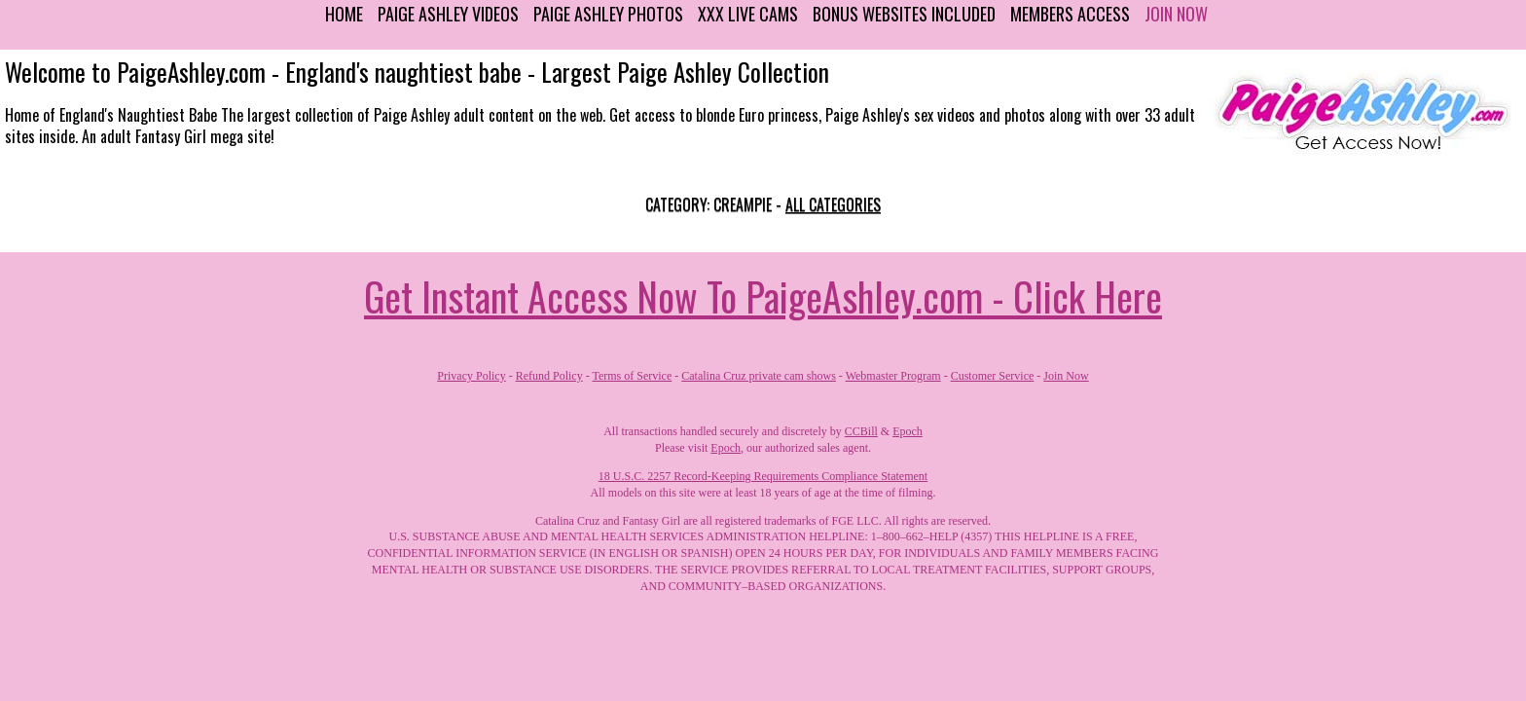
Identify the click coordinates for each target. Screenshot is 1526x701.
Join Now (1176, 13)
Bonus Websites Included (904, 13)
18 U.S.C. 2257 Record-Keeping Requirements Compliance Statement (763, 476)
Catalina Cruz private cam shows (758, 376)
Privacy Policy (471, 376)
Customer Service (993, 376)
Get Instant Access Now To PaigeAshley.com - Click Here (763, 296)
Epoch (907, 431)
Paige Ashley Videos (448, 13)
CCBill (861, 431)
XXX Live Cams (748, 13)
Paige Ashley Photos (608, 13)
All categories (833, 204)
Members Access (1070, 13)
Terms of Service (632, 376)
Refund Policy (549, 376)
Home (344, 13)
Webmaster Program (893, 376)
